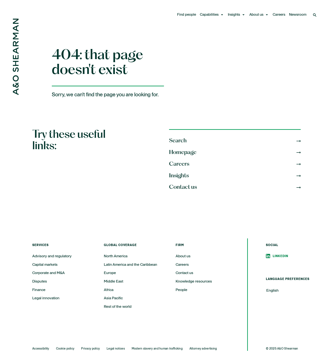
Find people (186, 14)
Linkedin (280, 256)
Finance (38, 290)
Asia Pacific (113, 298)
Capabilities (209, 14)
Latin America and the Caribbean (130, 264)
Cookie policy (65, 348)
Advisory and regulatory (52, 256)
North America (115, 256)
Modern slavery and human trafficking (157, 348)
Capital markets (45, 264)
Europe (110, 273)
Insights (234, 14)
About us (256, 14)
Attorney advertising (203, 348)
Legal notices (116, 348)
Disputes (39, 281)
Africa (108, 290)
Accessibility (40, 348)
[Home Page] (16, 94)
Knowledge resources (194, 281)
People (181, 290)
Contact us (184, 273)
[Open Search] (315, 15)
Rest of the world (117, 306)
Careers (279, 14)
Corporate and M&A (48, 273)
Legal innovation (45, 298)
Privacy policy (90, 348)
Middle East (113, 281)
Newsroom (297, 14)
